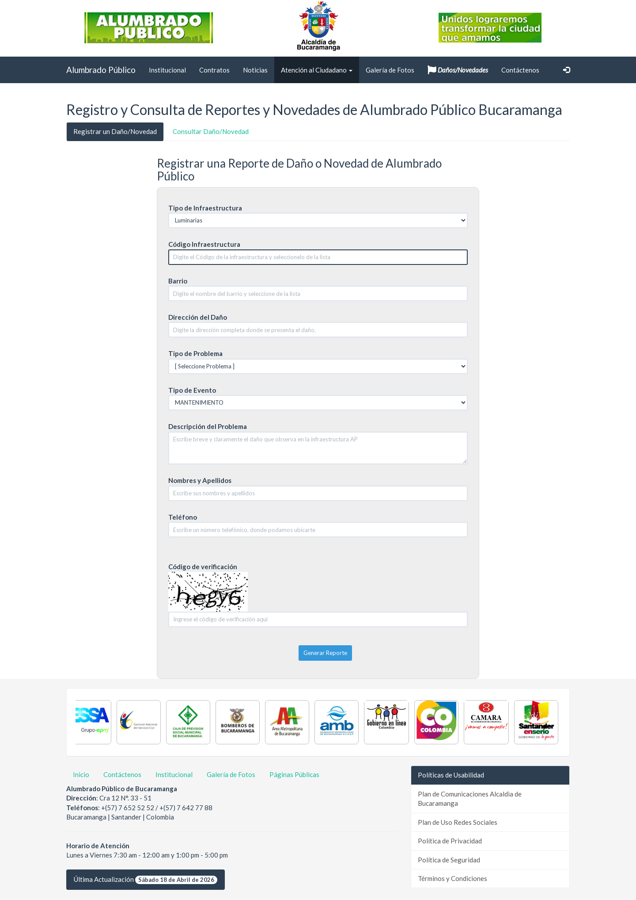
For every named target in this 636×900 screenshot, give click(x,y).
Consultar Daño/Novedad (211, 131)
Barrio (177, 281)
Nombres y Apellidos (199, 480)
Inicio (81, 774)
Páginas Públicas (294, 774)
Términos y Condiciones (452, 878)
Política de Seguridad (449, 860)
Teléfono (182, 517)
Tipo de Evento (192, 390)
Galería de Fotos (390, 70)
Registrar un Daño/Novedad (115, 131)
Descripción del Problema (207, 426)
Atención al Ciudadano (316, 70)
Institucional (167, 70)
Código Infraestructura (204, 244)
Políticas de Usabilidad (451, 775)
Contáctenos (520, 70)
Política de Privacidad (450, 841)
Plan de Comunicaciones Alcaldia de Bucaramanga (470, 798)
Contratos (214, 70)
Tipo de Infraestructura (205, 208)
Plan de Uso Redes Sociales (457, 822)
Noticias (255, 70)
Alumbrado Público (101, 70)
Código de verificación (202, 567)
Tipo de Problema (195, 353)
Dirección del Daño (197, 317)
